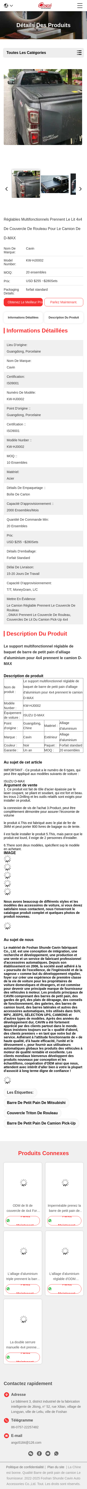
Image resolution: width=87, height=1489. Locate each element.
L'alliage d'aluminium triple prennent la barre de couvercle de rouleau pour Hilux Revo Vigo (22, 1276)
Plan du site (55, 1467)
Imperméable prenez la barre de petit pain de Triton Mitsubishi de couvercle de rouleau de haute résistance (64, 1208)
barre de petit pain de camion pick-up (41, 1123)
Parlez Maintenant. (63, 302)
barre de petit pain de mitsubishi (36, 1103)
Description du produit (64, 317)
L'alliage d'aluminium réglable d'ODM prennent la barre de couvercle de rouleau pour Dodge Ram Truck (64, 1276)
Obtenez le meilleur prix (25, 302)
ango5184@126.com (26, 1442)
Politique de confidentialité (25, 1467)
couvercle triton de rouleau (32, 1113)
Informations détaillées (23, 317)
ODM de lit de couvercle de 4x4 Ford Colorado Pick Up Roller (22, 1208)
